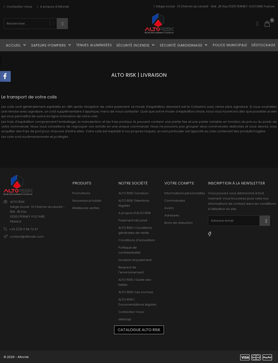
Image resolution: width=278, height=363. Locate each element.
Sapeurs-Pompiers (51, 45)
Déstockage (264, 45)
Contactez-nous (18, 6)
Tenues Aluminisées (94, 45)
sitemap (124, 319)
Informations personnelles (184, 193)
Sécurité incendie (136, 45)
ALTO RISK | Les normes (135, 292)
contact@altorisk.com (27, 236)
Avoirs (169, 208)
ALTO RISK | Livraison (133, 193)
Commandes (174, 200)
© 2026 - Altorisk (16, 357)
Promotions (81, 193)
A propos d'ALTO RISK (134, 213)
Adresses (171, 215)
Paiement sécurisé (132, 220)
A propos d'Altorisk (53, 6)
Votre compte (179, 183)
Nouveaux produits (86, 200)
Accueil (16, 45)
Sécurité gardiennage (184, 45)
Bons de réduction (178, 222)
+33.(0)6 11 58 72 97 (23, 229)
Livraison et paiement (135, 260)
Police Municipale (230, 45)
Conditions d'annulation (136, 240)
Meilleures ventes (86, 208)
